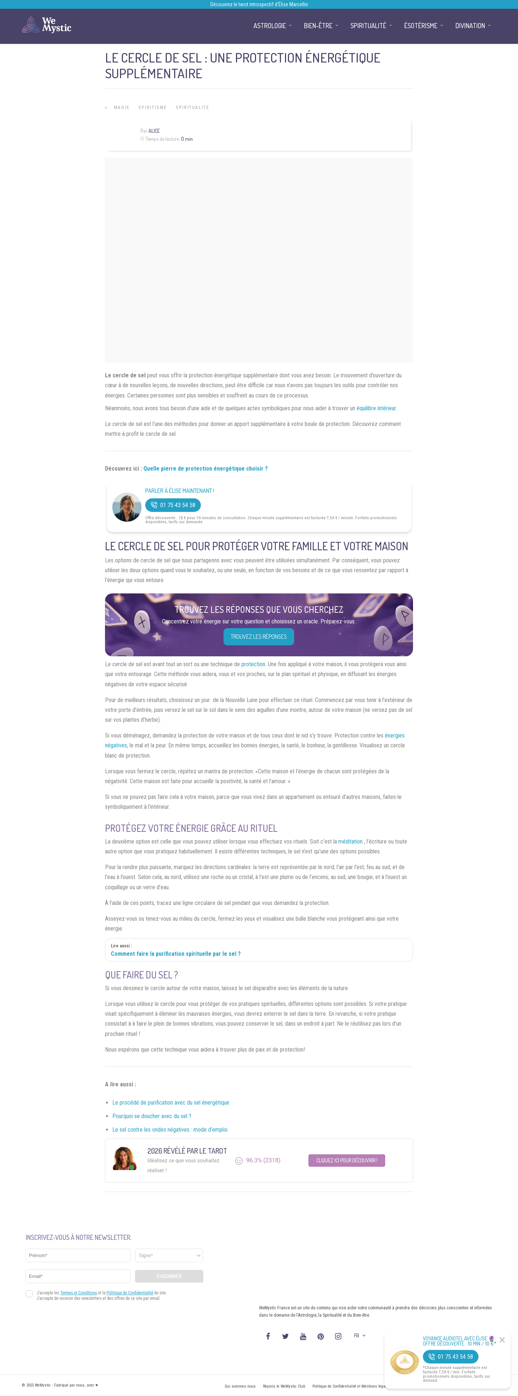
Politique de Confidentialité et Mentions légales (351, 1386)
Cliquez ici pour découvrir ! (347, 1160)
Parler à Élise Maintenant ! (179, 490)
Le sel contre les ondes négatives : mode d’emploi (170, 1129)
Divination (470, 26)
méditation (351, 841)
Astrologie (270, 26)
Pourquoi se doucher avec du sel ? (151, 1116)
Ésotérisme (421, 26)
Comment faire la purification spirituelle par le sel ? (176, 953)
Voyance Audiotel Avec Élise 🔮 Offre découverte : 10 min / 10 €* (459, 1341)
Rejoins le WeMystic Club (284, 1386)
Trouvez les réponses (259, 636)
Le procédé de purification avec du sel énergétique (170, 1102)
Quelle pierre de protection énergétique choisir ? (205, 468)
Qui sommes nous (240, 1386)
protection (253, 664)
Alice (154, 131)
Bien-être (318, 26)
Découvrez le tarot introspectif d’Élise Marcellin (259, 4)
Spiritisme (152, 107)
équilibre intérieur (376, 408)
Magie (122, 107)
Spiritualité (192, 107)
